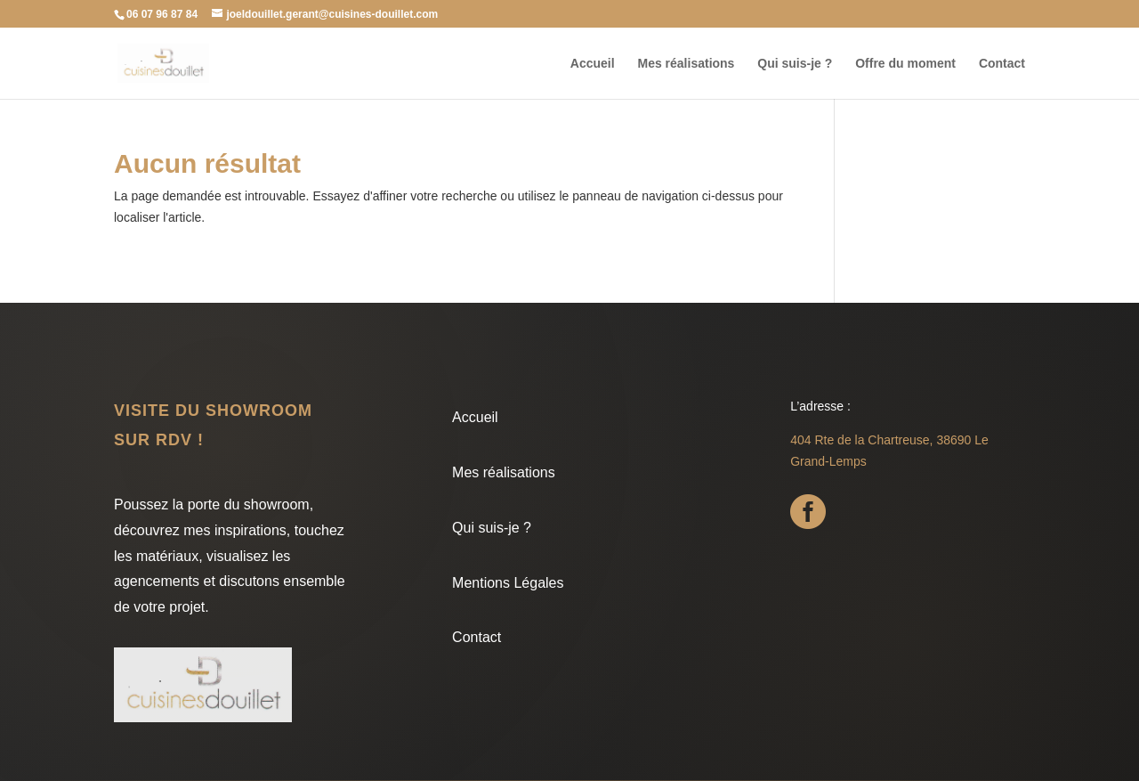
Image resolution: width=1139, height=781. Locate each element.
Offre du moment (905, 63)
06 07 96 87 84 (162, 14)
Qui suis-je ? (794, 63)
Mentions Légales (507, 582)
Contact (1002, 63)
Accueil (592, 63)
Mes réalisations (685, 63)
